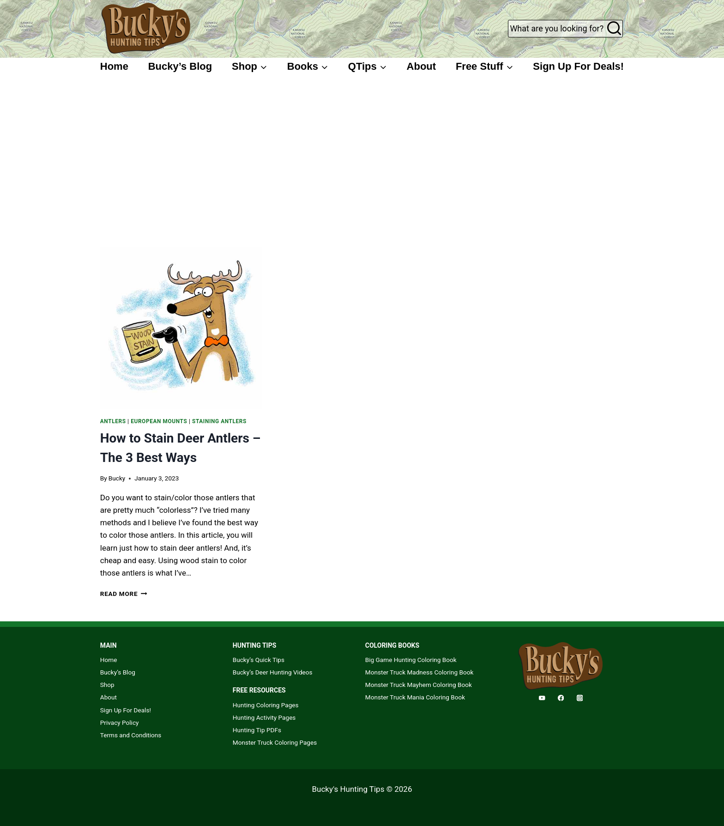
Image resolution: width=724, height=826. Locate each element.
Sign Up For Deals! (578, 66)
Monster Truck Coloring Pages (275, 742)
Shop (107, 684)
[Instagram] (579, 698)
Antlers (113, 421)
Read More (123, 593)
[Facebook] (561, 698)
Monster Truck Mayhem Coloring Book (418, 684)
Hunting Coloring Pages (266, 705)
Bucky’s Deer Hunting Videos (273, 672)
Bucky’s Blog (180, 66)
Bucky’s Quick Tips (258, 659)
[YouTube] (542, 698)
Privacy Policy (119, 722)
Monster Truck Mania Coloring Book (415, 697)
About (421, 66)
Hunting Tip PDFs (257, 730)
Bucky (117, 478)
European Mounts (159, 421)
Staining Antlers (219, 421)
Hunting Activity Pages (264, 717)
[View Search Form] (565, 28)
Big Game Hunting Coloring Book (411, 659)
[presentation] (181, 328)
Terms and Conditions (131, 735)
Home (114, 66)
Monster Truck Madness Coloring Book (419, 672)
